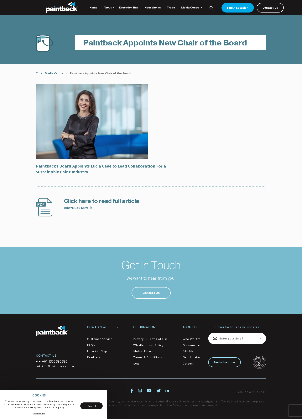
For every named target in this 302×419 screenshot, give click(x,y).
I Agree (91, 406)
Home (93, 7)
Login (137, 363)
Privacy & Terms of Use (150, 339)
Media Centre (190, 9)
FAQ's (91, 345)
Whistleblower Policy (148, 345)
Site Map (189, 351)
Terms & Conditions (147, 357)
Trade (171, 7)
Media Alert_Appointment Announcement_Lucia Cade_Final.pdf (78, 208)
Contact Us (270, 7)
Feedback (94, 357)
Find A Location (237, 7)
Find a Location (224, 362)
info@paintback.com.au (59, 366)
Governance (191, 345)
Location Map (97, 351)
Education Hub (128, 7)
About (107, 9)
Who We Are (191, 339)
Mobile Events (143, 351)
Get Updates (192, 357)
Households (153, 7)
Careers (188, 363)
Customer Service (99, 339)
